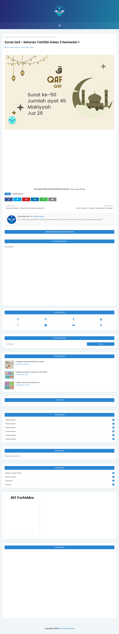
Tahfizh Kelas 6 (59, 439)
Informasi (59, 481)
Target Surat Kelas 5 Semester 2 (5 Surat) (31, 372)
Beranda (8, 37)
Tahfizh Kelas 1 (59, 420)
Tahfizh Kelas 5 (59, 435)
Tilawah (59, 485)
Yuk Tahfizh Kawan (13, 47)
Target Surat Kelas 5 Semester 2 (27, 382)
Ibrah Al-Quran (59, 477)
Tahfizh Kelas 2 (59, 424)
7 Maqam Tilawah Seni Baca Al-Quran (29, 361)
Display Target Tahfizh (59, 473)
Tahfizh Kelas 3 (17, 37)
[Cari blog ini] (46, 344)
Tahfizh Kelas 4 (59, 431)
